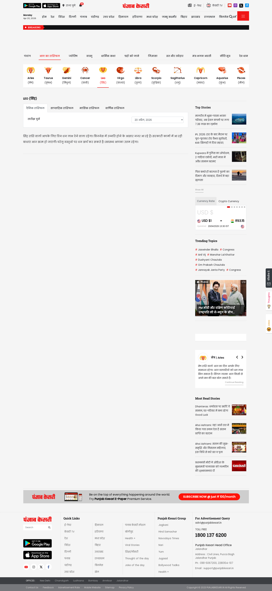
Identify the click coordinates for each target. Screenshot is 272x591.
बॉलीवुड (129, 531)
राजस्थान (99, 558)
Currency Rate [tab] (206, 201)
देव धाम (243, 56)
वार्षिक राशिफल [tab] (114, 108)
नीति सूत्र (225, 56)
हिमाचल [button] (123, 17)
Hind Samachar (168, 531)
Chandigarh (62, 580)
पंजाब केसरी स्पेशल (135, 525)
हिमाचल (99, 525)
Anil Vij (200, 254)
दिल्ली (72, 17)
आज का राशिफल (50, 56)
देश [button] (52, 17)
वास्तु (89, 56)
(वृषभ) (48, 75)
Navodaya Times (169, 538)
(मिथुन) (66, 75)
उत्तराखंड (99, 552)
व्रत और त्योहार (174, 56)
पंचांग (27, 56)
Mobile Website (92, 587)
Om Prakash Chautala (210, 265)
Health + (130, 538)
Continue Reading (234, 382)
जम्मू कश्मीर (169, 17)
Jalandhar (122, 580)
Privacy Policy (126, 587)
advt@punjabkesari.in (208, 523)
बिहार (184, 17)
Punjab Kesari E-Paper (111, 499)
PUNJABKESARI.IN (215, 587)
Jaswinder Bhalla (206, 249)
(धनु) (177, 75)
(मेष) (31, 75)
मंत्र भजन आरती (201, 56)
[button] (199, 298)
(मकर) (200, 75)
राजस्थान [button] (209, 17)
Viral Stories (132, 545)
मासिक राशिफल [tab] (89, 108)
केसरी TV (69, 531)
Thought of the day (137, 558)
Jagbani (163, 525)
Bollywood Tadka (169, 565)
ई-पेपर (67, 525)
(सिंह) (103, 75)
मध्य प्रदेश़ (152, 17)
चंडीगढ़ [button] (95, 17)
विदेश (67, 545)
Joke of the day (135, 565)
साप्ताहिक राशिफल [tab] (62, 108)
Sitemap (109, 587)
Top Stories (203, 107)
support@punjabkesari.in (219, 568)
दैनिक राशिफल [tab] (35, 108)
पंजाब (67, 558)
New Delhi (45, 580)
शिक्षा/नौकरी (131, 552)
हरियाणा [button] (137, 17)
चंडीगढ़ (68, 565)
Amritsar (107, 580)
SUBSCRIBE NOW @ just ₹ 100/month (209, 497)
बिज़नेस (99, 565)
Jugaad (163, 558)
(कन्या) (120, 75)
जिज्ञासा (152, 56)
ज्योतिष (73, 56)
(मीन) (241, 75)
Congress (227, 249)
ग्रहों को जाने (131, 56)
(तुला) (138, 75)
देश (66, 538)
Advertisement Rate (69, 587)
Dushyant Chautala (208, 260)
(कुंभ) (222, 75)
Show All (199, 189)
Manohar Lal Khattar (221, 254)
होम (44, 17)
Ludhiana (78, 580)
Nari (161, 545)
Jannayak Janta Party (210, 270)
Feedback (48, 587)
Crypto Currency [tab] (229, 201)
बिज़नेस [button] (223, 17)
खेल (97, 572)
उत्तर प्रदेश (108, 17)
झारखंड (195, 17)
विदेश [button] (61, 17)
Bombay (93, 580)
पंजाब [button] (83, 17)
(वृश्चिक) (156, 75)
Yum (161, 552)
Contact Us (32, 587)
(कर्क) (85, 75)
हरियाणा (99, 531)
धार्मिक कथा (108, 56)
